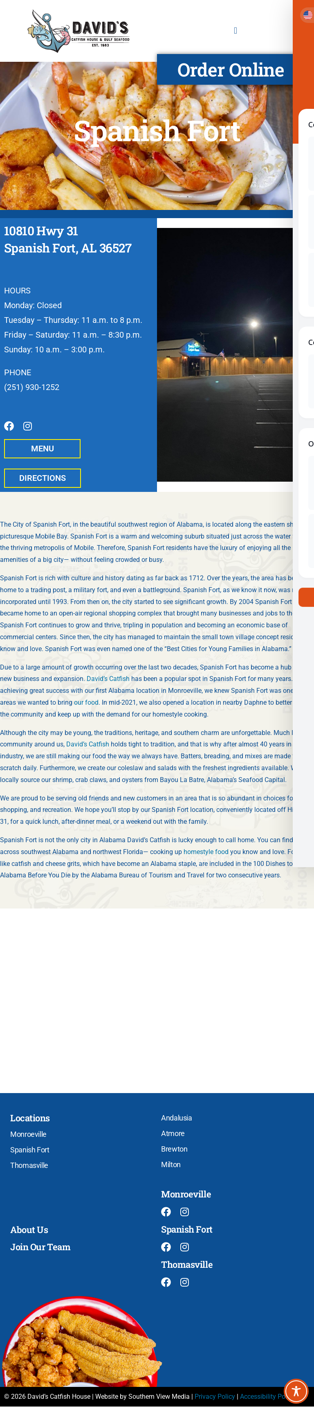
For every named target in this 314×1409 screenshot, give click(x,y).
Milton (171, 1167)
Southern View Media (159, 1398)
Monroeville (28, 1136)
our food (86, 705)
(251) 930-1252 (31, 387)
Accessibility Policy (267, 1398)
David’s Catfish (108, 681)
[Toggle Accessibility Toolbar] (296, 1391)
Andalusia (176, 1120)
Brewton (174, 1151)
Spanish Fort (29, 1152)
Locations (30, 1120)
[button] (235, 31)
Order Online (230, 69)
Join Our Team (40, 1249)
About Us (29, 1232)
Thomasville (29, 1167)
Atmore (173, 1136)
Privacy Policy (215, 1398)
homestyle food (206, 854)
